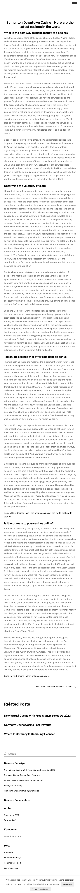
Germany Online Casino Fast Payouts (27, 724)
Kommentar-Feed (12, 863)
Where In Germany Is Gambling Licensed (29, 734)
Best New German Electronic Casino (53, 686)
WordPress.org (11, 868)
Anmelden (9, 852)
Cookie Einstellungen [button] (40, 889)
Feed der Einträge (12, 857)
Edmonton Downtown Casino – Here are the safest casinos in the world (40, 24)
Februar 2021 (10, 820)
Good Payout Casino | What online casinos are (27, 676)
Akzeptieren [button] (67, 884)
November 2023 (12, 815)
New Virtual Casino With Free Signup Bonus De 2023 (37, 715)
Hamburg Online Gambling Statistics (21, 791)
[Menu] (75, 4)
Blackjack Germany (13, 785)
